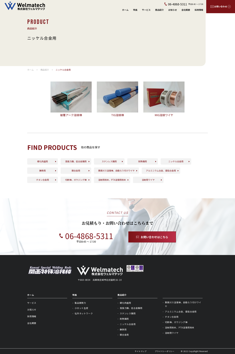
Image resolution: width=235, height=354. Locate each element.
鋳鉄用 (123, 329)
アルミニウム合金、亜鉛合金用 (181, 311)
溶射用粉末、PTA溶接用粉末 (179, 327)
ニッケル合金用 (128, 324)
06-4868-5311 (83, 235)
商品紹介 (159, 9)
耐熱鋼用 (124, 318)
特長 (135, 9)
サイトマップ (141, 351)
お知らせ (172, 9)
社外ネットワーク (84, 313)
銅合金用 (124, 334)
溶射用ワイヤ (172, 332)
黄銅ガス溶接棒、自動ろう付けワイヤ (183, 304)
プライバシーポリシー (164, 351)
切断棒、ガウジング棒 (176, 322)
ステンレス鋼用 (128, 313)
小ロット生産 (81, 308)
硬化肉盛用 (125, 302)
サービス (146, 9)
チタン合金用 (172, 316)
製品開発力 (80, 302)
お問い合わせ (221, 6)
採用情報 (199, 9)
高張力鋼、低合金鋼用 (131, 308)
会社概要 (185, 9)
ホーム (125, 9)
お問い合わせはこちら (152, 237)
